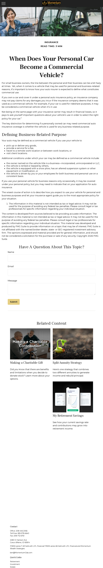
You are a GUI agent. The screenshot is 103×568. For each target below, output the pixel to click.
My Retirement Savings (68, 416)
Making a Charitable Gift (26, 363)
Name (11, 252)
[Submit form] (14, 302)
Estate (12, 567)
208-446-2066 (21, 531)
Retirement (15, 562)
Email (11, 266)
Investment (15, 564)
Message (12, 280)
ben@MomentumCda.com (21, 553)
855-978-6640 (23, 533)
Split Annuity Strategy (67, 363)
